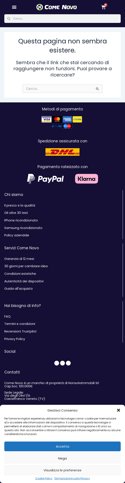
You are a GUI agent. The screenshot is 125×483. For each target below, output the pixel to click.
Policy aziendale (16, 235)
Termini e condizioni (19, 324)
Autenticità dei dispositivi (24, 281)
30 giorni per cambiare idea (26, 266)
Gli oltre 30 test (16, 213)
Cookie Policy (43, 478)
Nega (62, 458)
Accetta (62, 446)
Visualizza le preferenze (62, 470)
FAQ (7, 316)
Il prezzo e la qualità (19, 205)
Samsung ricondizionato (23, 228)
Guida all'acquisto (18, 288)
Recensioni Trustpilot (20, 331)
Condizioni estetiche (20, 274)
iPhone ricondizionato (21, 220)
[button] (118, 410)
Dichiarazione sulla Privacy (72, 478)
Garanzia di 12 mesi (19, 259)
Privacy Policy (14, 339)
